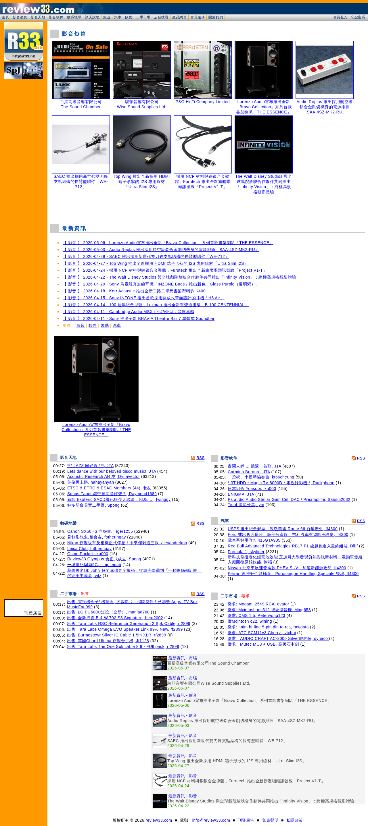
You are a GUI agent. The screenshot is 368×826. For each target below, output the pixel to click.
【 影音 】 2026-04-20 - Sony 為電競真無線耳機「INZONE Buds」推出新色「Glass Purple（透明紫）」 (161, 284)
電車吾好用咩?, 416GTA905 (254, 540)
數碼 (105, 325)
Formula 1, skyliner (246, 551)
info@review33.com (211, 820)
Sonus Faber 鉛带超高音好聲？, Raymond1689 (112, 493)
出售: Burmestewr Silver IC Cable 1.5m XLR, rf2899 (116, 635)
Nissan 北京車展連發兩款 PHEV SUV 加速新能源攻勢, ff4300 (287, 568)
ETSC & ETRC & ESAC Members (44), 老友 (109, 488)
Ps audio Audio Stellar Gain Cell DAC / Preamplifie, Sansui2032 (289, 499)
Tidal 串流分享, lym (246, 504)
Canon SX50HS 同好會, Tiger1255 (100, 531)
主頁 (5, 17)
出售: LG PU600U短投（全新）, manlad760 (108, 612)
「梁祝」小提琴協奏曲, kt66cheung (261, 477)
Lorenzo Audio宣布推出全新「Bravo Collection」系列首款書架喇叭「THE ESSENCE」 (96, 427)
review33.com (158, 820)
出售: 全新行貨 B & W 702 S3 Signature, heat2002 (115, 617)
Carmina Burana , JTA (249, 472)
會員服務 (197, 17)
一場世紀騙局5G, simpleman (94, 564)
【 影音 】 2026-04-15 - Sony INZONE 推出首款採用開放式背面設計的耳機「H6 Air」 (143, 298)
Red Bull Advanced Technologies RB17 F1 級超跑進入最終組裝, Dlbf (293, 546)
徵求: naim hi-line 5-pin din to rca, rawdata (268, 627)
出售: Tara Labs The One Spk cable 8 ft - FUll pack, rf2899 (123, 646)
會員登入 (340, 17)
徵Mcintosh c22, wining (250, 621)
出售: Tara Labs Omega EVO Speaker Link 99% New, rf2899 (125, 629)
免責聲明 (270, 820)
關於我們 (215, 17)
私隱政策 (294, 820)
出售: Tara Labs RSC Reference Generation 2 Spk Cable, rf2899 (128, 623)
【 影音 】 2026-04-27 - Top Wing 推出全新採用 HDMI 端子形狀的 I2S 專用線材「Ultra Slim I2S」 (155, 263)
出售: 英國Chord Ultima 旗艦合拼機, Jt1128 (108, 640)
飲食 (128, 17)
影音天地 (38, 17)
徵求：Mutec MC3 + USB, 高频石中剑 (263, 644)
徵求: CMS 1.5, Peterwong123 (256, 615)
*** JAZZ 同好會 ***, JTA (90, 465)
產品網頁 (179, 17)
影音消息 (20, 17)
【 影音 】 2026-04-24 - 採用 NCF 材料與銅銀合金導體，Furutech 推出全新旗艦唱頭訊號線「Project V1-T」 (165, 270)
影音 (80, 325)
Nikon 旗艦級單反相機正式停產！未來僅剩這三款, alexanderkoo (127, 543)
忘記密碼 (358, 17)
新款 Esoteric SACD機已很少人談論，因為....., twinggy (119, 499)
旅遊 (106, 17)
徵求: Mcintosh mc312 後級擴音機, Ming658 (269, 609)
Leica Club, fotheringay (89, 548)
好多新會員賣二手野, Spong (93, 505)
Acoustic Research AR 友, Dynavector (103, 476)
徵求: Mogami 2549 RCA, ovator (258, 604)
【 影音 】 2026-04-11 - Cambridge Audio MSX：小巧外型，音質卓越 (128, 311)
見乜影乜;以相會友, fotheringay (96, 537)
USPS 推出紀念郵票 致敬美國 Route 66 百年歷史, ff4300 (283, 528)
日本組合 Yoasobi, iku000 (252, 488)
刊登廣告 (246, 820)
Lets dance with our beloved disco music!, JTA (111, 471)
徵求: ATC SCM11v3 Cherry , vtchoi (262, 632)
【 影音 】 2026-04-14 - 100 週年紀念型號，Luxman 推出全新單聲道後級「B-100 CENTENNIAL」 (156, 304)
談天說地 (92, 17)
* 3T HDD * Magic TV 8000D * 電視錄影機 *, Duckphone (281, 482)
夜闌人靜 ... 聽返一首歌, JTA (254, 466)
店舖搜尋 (161, 17)
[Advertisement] (208, 205)
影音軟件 (56, 17)
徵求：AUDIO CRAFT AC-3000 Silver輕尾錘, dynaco (278, 638)
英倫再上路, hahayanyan (90, 482)
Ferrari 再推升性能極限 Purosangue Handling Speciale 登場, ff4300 (293, 573)
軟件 (93, 325)
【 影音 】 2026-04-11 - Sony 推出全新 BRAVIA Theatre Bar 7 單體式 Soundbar (138, 318)
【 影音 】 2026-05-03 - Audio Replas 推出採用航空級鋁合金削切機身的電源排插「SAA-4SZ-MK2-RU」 (161, 249)
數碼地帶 (74, 17)
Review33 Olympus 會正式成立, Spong (104, 559)
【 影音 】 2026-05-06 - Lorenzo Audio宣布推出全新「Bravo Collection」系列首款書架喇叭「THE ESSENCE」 (168, 242)
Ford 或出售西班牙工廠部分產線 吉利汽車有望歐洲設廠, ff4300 (288, 534)
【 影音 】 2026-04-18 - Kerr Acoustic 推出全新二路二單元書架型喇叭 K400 (134, 291)
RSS (200, 458)
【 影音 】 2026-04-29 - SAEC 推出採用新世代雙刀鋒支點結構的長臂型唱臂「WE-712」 (146, 256)
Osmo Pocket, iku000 (87, 553)
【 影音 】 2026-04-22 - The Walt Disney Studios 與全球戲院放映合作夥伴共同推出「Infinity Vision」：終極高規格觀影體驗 (179, 277)
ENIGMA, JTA (241, 494)
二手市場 (143, 17)
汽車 (117, 17)
